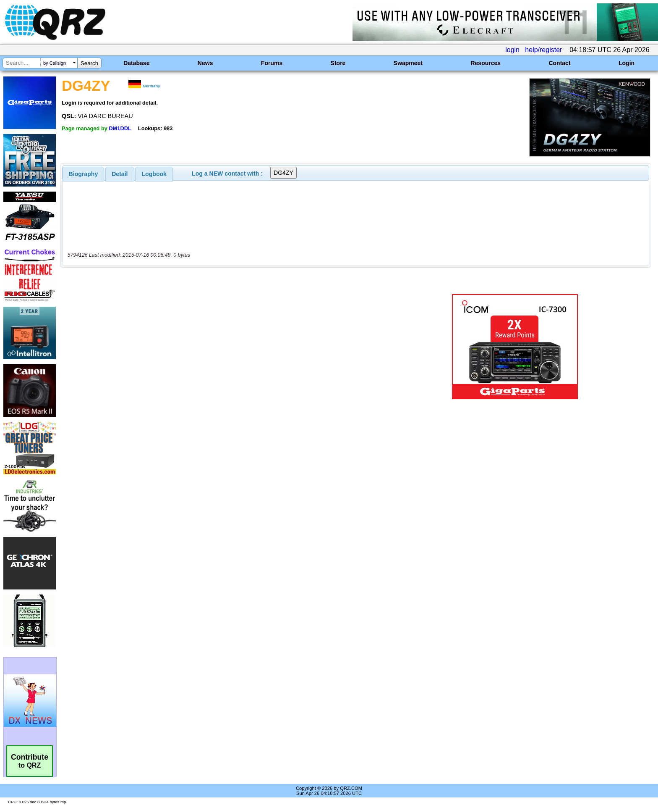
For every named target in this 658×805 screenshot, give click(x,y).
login (512, 49)
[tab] (83, 174)
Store (338, 63)
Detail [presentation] (120, 174)
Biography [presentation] (83, 174)
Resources (485, 63)
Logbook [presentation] (154, 174)
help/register (543, 49)
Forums (271, 63)
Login (626, 63)
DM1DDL (120, 128)
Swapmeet (408, 63)
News (205, 63)
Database (136, 63)
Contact (559, 63)
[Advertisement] (226, 346)
